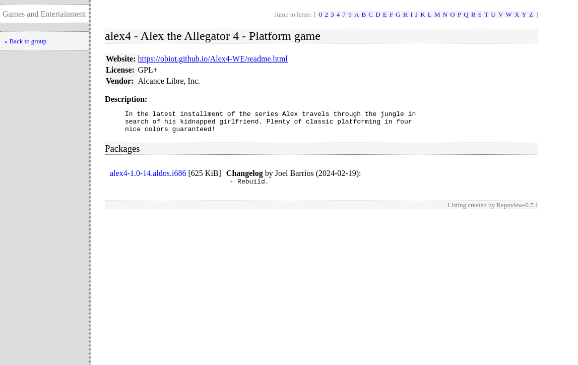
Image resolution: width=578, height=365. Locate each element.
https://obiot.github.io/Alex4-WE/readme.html (213, 58)
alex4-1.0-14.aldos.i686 (148, 177)
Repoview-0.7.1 (517, 211)
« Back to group (25, 41)
